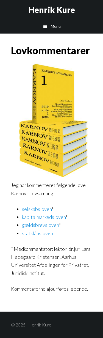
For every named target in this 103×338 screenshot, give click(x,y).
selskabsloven (37, 209)
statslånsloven (37, 233)
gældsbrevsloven (40, 225)
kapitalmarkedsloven (44, 217)
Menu (56, 26)
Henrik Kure (51, 10)
